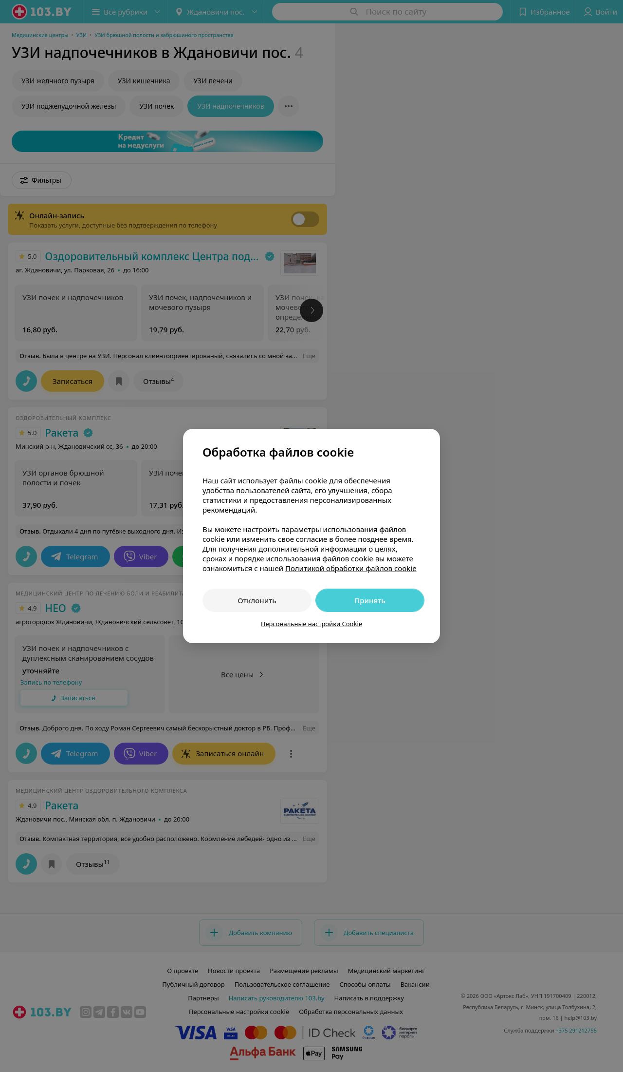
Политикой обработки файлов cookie (351, 568)
